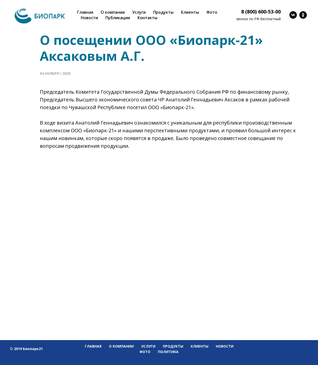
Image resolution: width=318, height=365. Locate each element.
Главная (85, 12)
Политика (168, 351)
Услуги (139, 12)
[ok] (303, 15)
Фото (211, 12)
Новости (89, 17)
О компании (113, 12)
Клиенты (190, 12)
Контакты (147, 17)
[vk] (293, 15)
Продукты (163, 12)
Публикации (117, 17)
